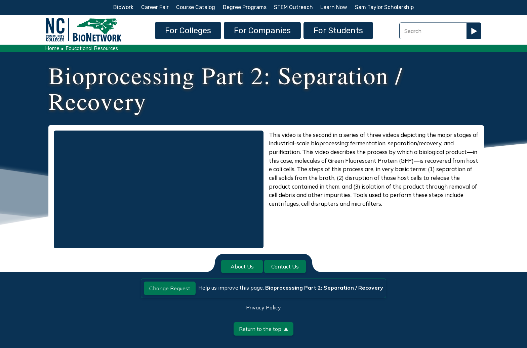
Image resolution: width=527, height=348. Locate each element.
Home (52, 48)
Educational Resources (92, 48)
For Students (338, 30)
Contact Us (285, 266)
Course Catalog (195, 7)
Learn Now (333, 7)
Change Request (169, 288)
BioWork (123, 7)
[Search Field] (433, 30)
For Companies (262, 30)
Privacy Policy (263, 307)
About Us (242, 266)
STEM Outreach (293, 7)
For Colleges (188, 30)
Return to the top (263, 329)
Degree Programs (245, 7)
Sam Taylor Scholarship (384, 7)
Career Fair (155, 7)
